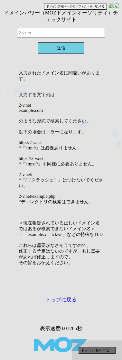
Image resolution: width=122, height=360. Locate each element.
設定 (114, 5)
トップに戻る (61, 299)
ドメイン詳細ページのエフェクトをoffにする (75, 6)
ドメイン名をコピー (97, 350)
